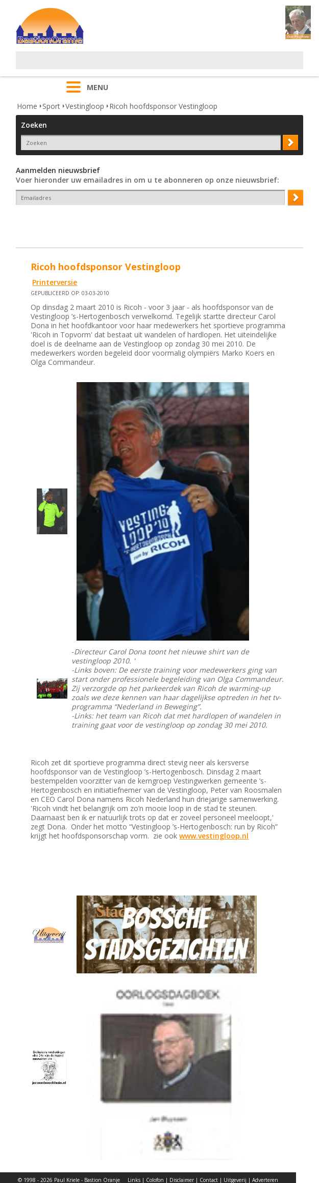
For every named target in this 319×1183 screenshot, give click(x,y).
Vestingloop (84, 106)
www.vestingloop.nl (214, 836)
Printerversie (54, 282)
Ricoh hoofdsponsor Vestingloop (163, 106)
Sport (51, 106)
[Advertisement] (135, 66)
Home (27, 106)
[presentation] (75, 223)
